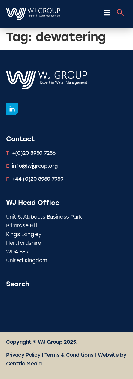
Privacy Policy (23, 355)
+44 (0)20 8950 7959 (37, 179)
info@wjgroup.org (35, 166)
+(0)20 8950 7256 (34, 153)
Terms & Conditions (69, 355)
